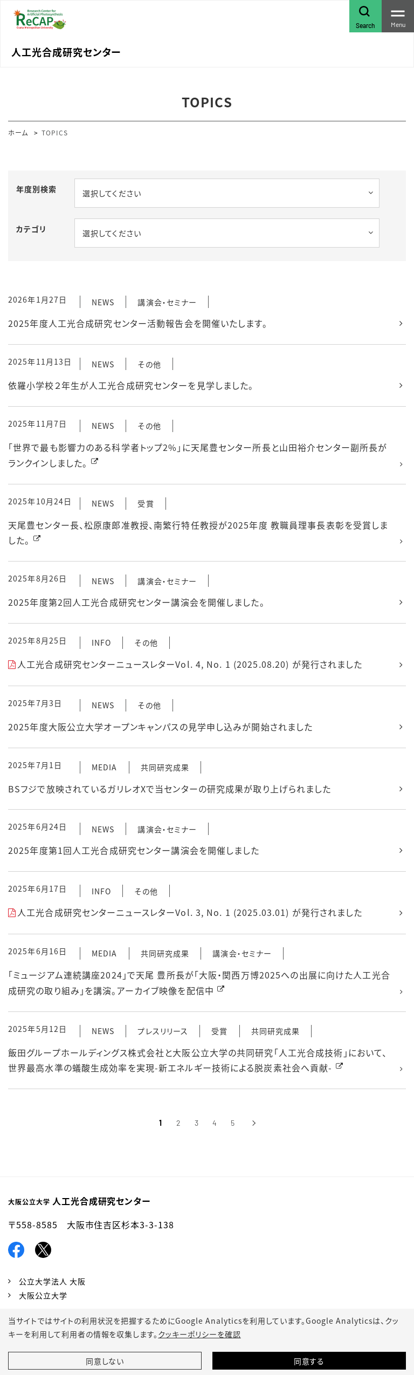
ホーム (18, 132)
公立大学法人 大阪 (52, 1281)
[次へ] (253, 1123)
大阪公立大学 (43, 1295)
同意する (309, 1361)
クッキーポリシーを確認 (199, 1334)
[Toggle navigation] (398, 16)
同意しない (105, 1361)
